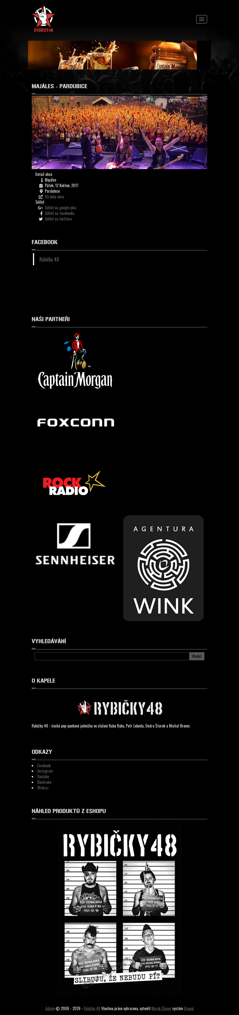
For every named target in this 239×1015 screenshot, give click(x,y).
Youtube (43, 776)
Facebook (44, 765)
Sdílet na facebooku (59, 213)
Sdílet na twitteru (58, 219)
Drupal (189, 1008)
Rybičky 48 (49, 259)
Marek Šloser (161, 1008)
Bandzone (44, 782)
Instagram (45, 771)
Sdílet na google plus (60, 208)
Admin (50, 1008)
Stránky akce (54, 197)
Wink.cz (43, 788)
